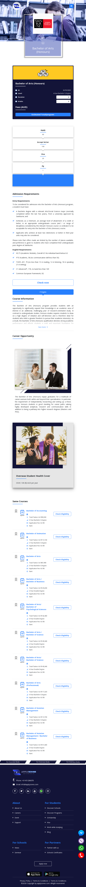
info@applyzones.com (29, 784)
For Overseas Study (43, 762)
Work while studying (54, 827)
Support (18, 822)
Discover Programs (54, 813)
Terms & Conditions (40, 881)
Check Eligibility (62, 514)
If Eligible (43, 292)
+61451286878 (28, 780)
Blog (49, 832)
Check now (43, 282)
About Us (18, 808)
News (17, 848)
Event (17, 818)
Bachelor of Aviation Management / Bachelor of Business (36, 736)
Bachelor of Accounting (36, 511)
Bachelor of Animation (36, 533)
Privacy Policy (25, 881)
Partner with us (53, 848)
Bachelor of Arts (33, 556)
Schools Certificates (54, 852)
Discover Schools (53, 808)
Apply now (43, 864)
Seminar (18, 852)
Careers (18, 813)
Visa (48, 822)
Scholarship (51, 818)
